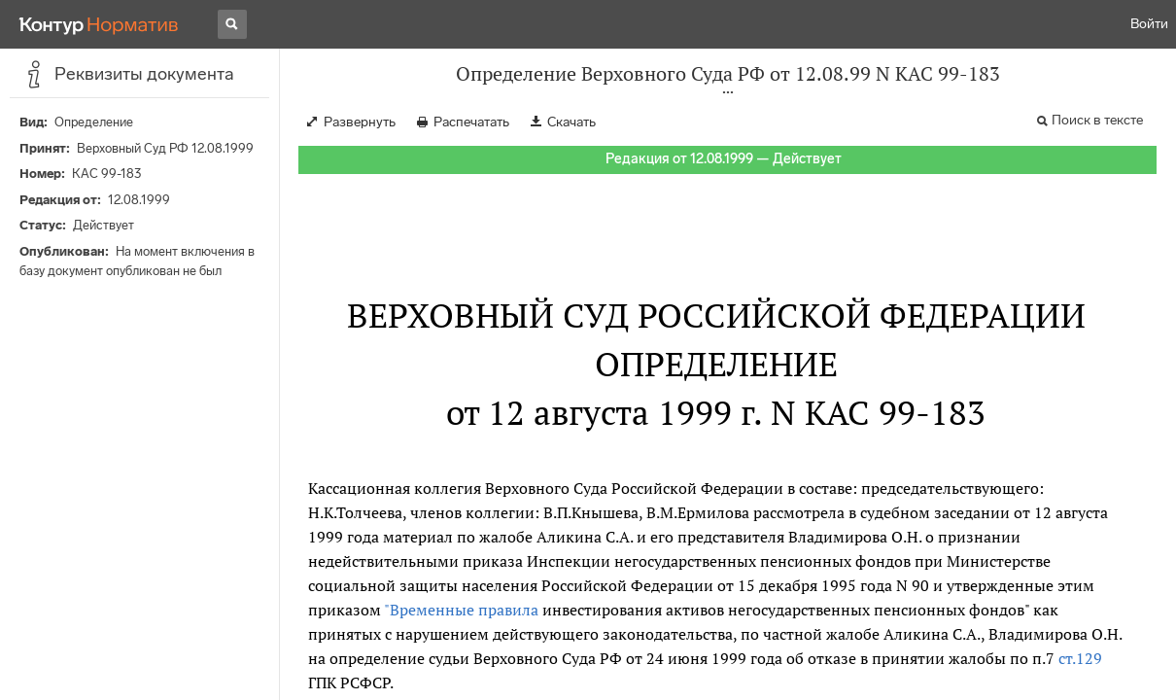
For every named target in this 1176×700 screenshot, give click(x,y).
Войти (1149, 24)
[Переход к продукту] (99, 24)
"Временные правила (463, 609)
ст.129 (1080, 658)
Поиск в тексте (1097, 120)
